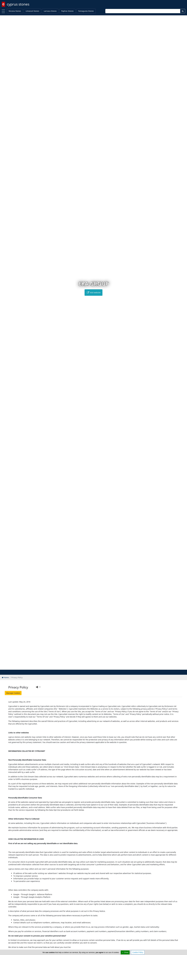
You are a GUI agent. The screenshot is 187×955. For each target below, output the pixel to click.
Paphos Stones (67, 11)
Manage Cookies (13, 693)
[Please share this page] (38, 687)
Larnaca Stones (50, 11)
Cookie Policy (137, 952)
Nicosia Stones (15, 11)
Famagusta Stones (86, 11)
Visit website (93, 292)
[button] (88, 667)
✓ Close (125, 952)
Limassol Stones (32, 11)
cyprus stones (18, 4)
